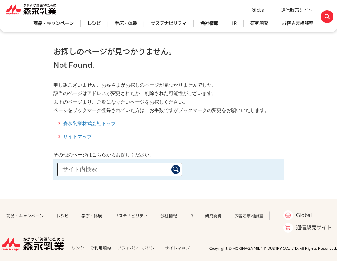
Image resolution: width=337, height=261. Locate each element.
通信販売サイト (296, 10)
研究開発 (259, 23)
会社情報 (209, 23)
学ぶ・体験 (126, 23)
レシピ (94, 23)
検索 (176, 169)
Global (259, 10)
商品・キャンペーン (53, 23)
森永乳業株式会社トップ (89, 123)
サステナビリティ (169, 23)
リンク (78, 248)
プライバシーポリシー (138, 248)
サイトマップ (77, 136)
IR (234, 23)
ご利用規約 (100, 248)
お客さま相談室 (297, 23)
